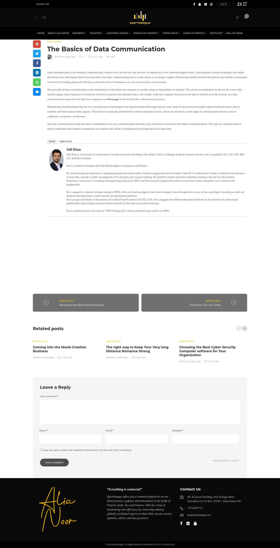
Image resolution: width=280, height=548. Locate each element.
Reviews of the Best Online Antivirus (81, 305)
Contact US (42, 4)
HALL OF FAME (234, 33)
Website (177, 430)
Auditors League (117, 33)
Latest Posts (65, 141)
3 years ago (48, 357)
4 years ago (121, 357)
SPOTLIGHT (216, 33)
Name (43, 430)
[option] (66, 347)
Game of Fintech (193, 33)
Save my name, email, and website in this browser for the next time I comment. (87, 450)
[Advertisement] (147, 247)
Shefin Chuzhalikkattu (165, 544)
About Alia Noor (58, 33)
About (52, 141)
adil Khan (58, 56)
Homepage (113, 99)
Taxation (95, 33)
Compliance (170, 33)
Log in (223, 4)
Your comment (49, 396)
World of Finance (145, 33)
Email (110, 430)
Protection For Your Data (205, 305)
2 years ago (69, 56)
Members (78, 33)
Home (41, 33)
